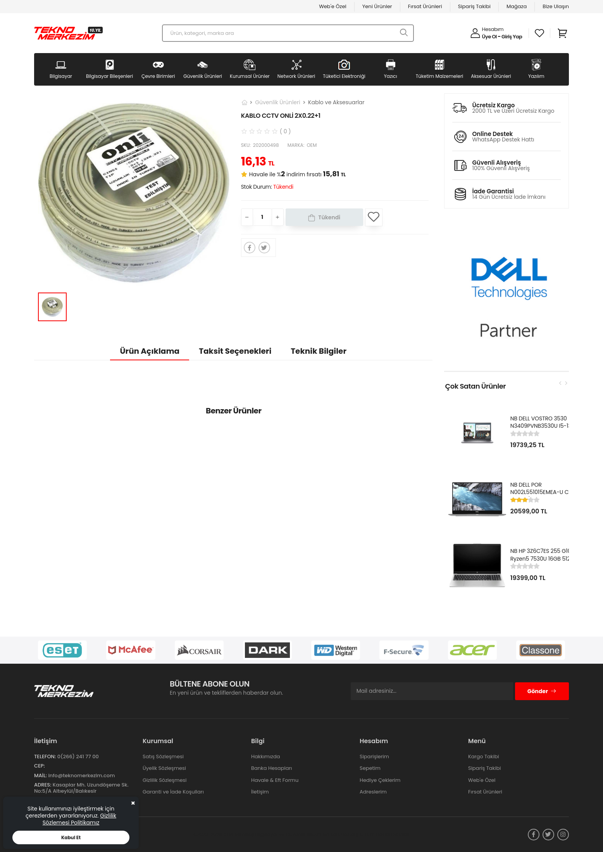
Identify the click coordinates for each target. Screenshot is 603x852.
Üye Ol (489, 36)
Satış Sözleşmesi (163, 756)
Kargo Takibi (483, 756)
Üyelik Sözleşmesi (164, 768)
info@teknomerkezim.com (81, 775)
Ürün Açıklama (149, 351)
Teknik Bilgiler (318, 351)
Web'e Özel (332, 6)
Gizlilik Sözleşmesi (165, 780)
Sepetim (370, 768)
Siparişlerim (374, 756)
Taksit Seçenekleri (235, 351)
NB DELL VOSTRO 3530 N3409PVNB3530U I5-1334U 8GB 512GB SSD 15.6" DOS (546, 426)
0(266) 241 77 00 (78, 756)
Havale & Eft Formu (274, 780)
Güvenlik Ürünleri (277, 102)
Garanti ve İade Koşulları (173, 791)
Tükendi (329, 217)
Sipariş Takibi (474, 6)
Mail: (40, 775)
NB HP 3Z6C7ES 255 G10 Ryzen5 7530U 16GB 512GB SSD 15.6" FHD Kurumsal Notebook (544, 562)
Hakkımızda (265, 756)
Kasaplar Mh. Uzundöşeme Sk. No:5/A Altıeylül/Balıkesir (81, 788)
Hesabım (493, 29)
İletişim (260, 791)
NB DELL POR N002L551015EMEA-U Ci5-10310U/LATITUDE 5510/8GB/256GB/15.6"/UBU (546, 496)
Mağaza (517, 6)
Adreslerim (373, 791)
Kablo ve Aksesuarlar (336, 102)
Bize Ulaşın (556, 6)
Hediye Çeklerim (380, 780)
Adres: (42, 784)
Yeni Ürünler (377, 6)
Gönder (541, 691)
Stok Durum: (267, 187)
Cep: (39, 765)
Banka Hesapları (271, 768)
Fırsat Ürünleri (425, 6)
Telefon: (45, 756)
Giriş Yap (511, 36)
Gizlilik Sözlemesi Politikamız (79, 819)
